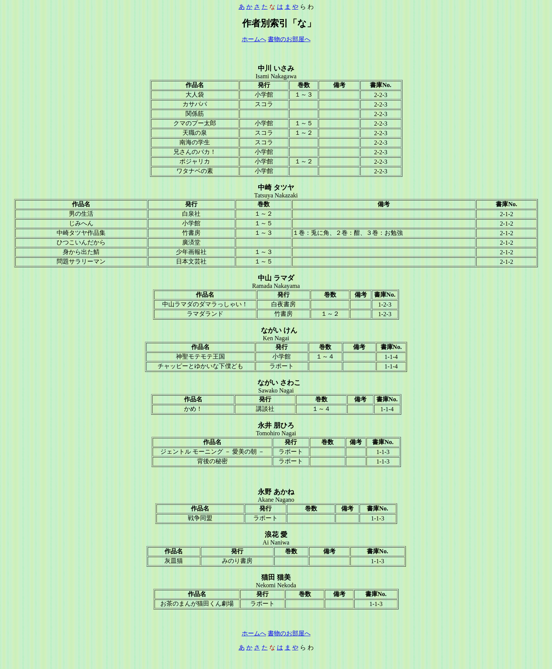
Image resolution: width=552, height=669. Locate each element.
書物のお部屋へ (289, 39)
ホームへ (254, 39)
